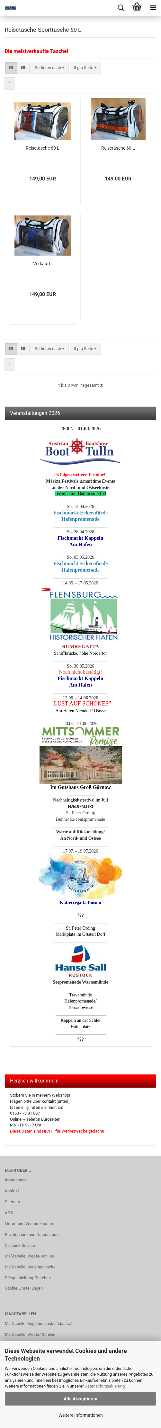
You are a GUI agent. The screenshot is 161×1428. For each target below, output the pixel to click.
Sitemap (12, 1201)
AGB (9, 1212)
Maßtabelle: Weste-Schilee (29, 1256)
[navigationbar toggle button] (153, 8)
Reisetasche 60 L (42, 148)
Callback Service (20, 1245)
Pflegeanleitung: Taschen (28, 1277)
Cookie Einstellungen (24, 1288)
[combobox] (50, 68)
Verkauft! (42, 263)
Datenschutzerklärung (105, 1386)
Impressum (15, 1180)
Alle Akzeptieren (80, 1398)
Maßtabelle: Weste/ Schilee (30, 1334)
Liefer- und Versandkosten (29, 1223)
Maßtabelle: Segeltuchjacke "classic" (38, 1323)
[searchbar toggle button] (121, 8)
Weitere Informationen (80, 1415)
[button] (11, 68)
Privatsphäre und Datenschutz (32, 1234)
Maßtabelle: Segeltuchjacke (30, 1267)
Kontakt (12, 1190)
